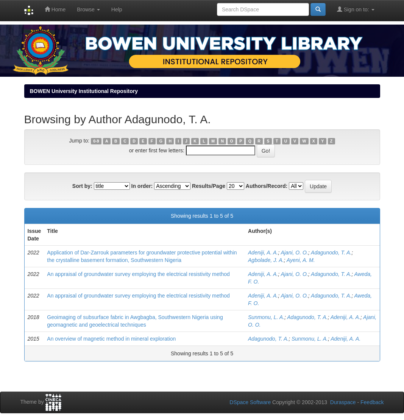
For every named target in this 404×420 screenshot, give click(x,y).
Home (55, 9)
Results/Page (208, 186)
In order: (142, 186)
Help (116, 9)
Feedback (372, 402)
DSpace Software (250, 402)
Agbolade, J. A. (266, 260)
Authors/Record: (266, 186)
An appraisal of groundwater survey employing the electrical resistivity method (138, 274)
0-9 (96, 141)
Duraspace (343, 402)
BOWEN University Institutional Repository (84, 91)
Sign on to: (355, 9)
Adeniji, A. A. (263, 253)
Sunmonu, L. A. (266, 317)
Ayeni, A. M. (301, 260)
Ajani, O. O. (294, 253)
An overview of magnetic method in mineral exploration (111, 339)
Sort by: (82, 186)
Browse (88, 9)
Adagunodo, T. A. (331, 253)
